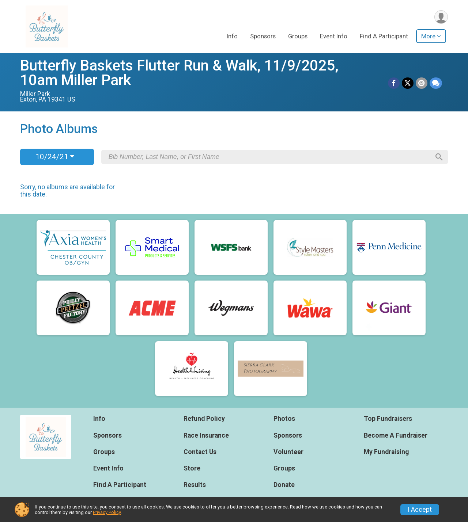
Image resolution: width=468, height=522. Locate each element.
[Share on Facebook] (394, 83)
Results (195, 484)
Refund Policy (204, 418)
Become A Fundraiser (395, 435)
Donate (284, 484)
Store (192, 468)
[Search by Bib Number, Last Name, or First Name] (269, 156)
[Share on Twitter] (408, 83)
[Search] (439, 157)
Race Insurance (206, 435)
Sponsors (263, 36)
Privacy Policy (107, 512)
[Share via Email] (421, 83)
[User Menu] (441, 17)
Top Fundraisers (388, 418)
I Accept (420, 509)
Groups (297, 36)
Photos (284, 418)
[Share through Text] (436, 83)
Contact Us (200, 452)
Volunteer (288, 452)
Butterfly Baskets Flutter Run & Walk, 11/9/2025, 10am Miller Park (179, 73)
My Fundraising (386, 452)
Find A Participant (384, 36)
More (428, 36)
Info (232, 36)
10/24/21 (54, 156)
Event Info (333, 36)
